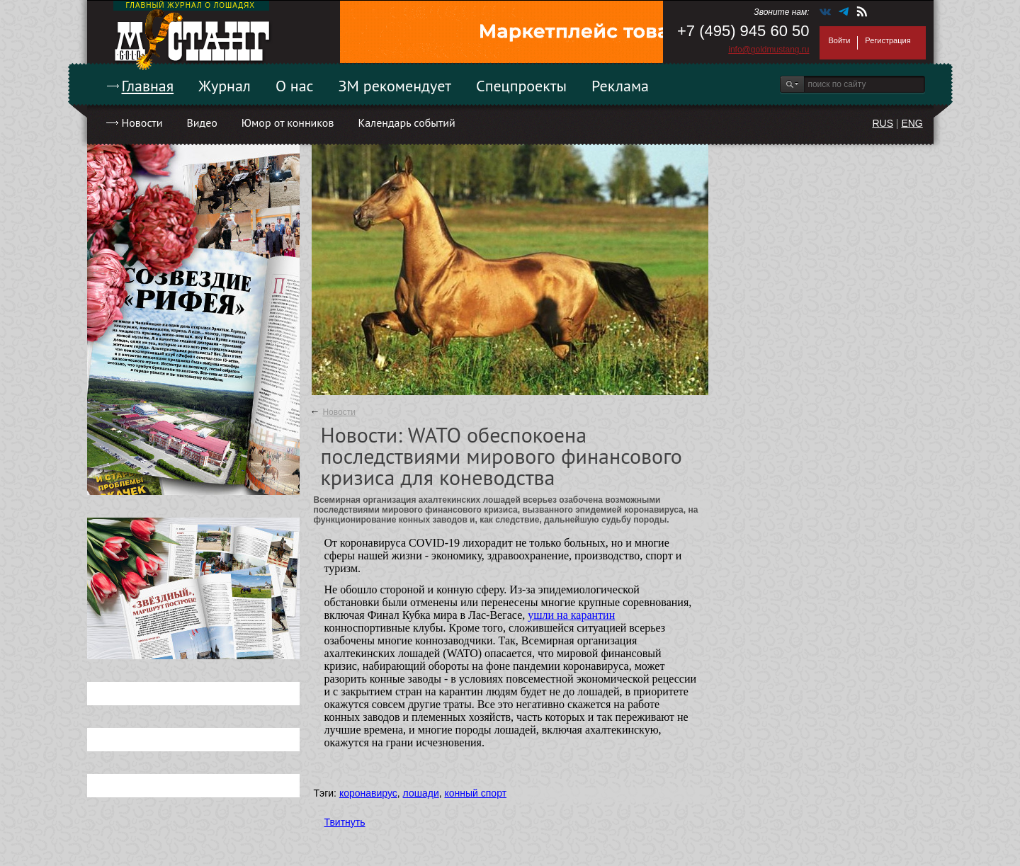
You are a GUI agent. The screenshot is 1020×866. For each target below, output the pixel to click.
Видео (201, 122)
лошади (421, 793)
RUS (882, 123)
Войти (840, 40)
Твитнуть (345, 822)
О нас (295, 86)
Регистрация (887, 40)
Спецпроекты (521, 86)
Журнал (224, 86)
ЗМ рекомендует (395, 86)
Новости (142, 122)
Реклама (620, 86)
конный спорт (475, 793)
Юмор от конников (288, 122)
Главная (148, 86)
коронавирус (368, 793)
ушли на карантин (571, 615)
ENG (911, 123)
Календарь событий (406, 122)
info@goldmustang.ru (768, 50)
